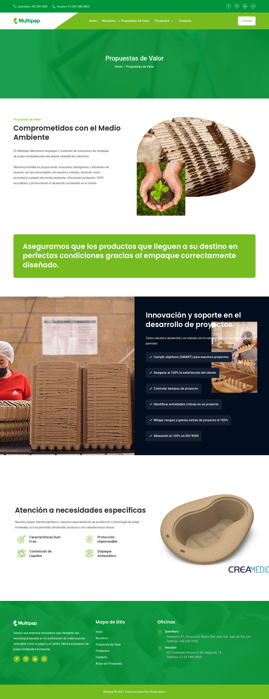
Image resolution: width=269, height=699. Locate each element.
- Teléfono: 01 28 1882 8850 (183, 657)
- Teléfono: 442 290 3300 (181, 641)
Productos (164, 21)
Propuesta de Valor (108, 644)
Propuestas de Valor (135, 21)
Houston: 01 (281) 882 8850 (73, 6)
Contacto (185, 21)
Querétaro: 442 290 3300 (32, 6)
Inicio (93, 21)
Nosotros (108, 21)
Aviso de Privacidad (109, 663)
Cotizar (247, 21)
